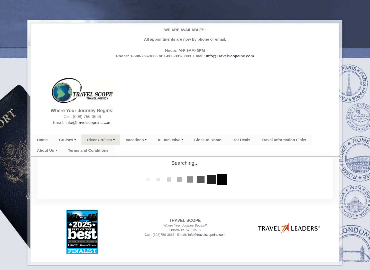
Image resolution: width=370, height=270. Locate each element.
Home (42, 140)
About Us (45, 150)
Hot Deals (241, 140)
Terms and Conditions (88, 150)
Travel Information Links (284, 140)
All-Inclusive (169, 140)
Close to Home (207, 140)
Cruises (66, 140)
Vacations (135, 140)
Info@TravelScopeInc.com (230, 56)
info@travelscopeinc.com (89, 122)
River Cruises (99, 140)
